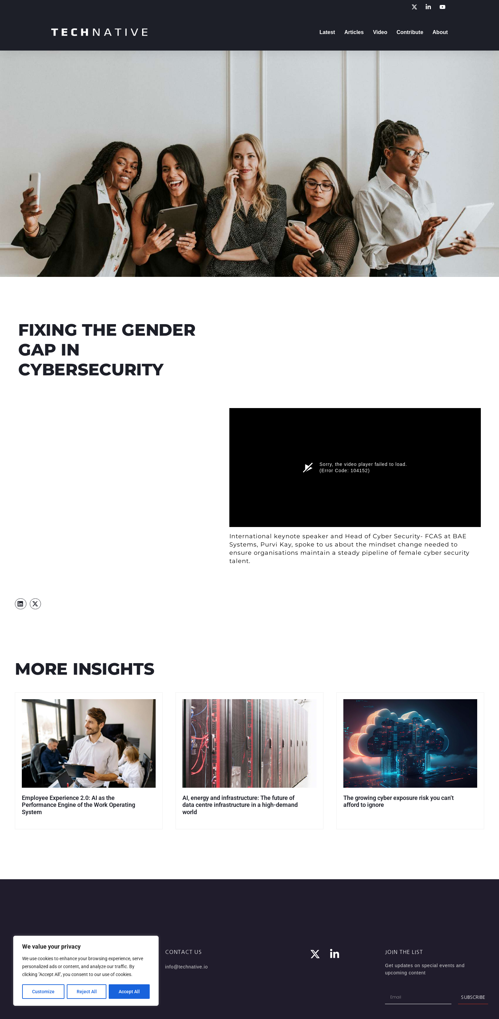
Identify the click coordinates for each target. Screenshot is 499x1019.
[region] (86, 971)
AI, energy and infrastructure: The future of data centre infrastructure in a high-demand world (240, 804)
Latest (327, 32)
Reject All (87, 991)
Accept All (129, 991)
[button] (20, 604)
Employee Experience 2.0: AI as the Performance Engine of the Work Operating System (78, 804)
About (440, 32)
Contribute (410, 32)
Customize (43, 991)
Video (380, 32)
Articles (354, 32)
